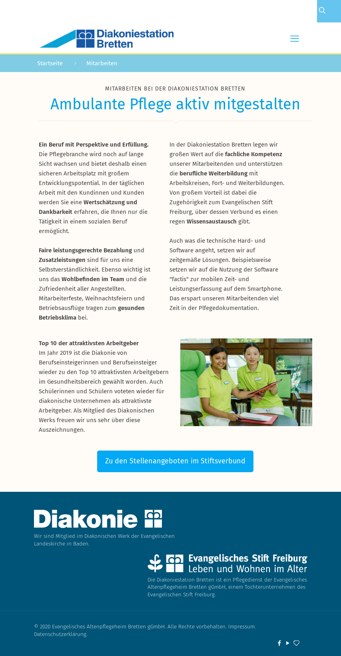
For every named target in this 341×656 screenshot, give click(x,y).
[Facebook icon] (280, 643)
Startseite (50, 63)
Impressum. (242, 626)
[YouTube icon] (288, 643)
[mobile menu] (294, 39)
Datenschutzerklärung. (61, 634)
